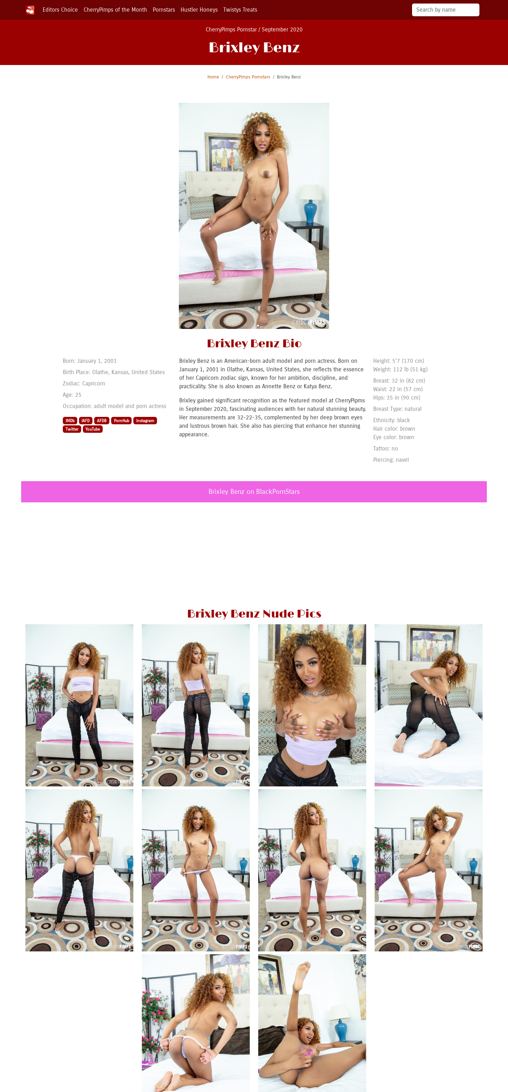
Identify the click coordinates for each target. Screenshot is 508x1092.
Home (213, 76)
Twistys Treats (240, 9)
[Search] (446, 10)
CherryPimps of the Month (115, 9)
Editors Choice (60, 9)
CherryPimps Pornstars (248, 76)
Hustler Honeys (199, 9)
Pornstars (164, 9)
